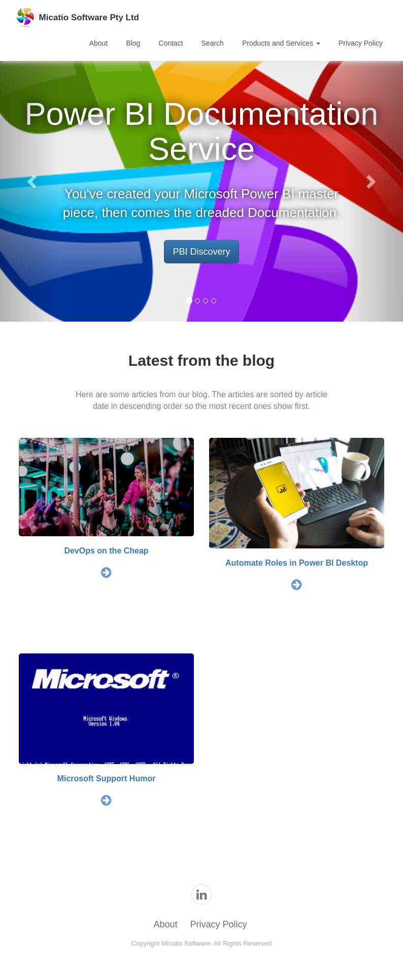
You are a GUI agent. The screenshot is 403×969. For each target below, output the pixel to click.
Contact (170, 43)
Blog (133, 43)
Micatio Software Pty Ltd (89, 17)
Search (213, 43)
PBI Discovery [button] (201, 252)
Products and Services (281, 43)
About (98, 43)
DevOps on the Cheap (106, 550)
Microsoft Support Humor (106, 778)
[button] (30, 179)
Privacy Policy (361, 43)
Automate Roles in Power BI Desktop (296, 563)
